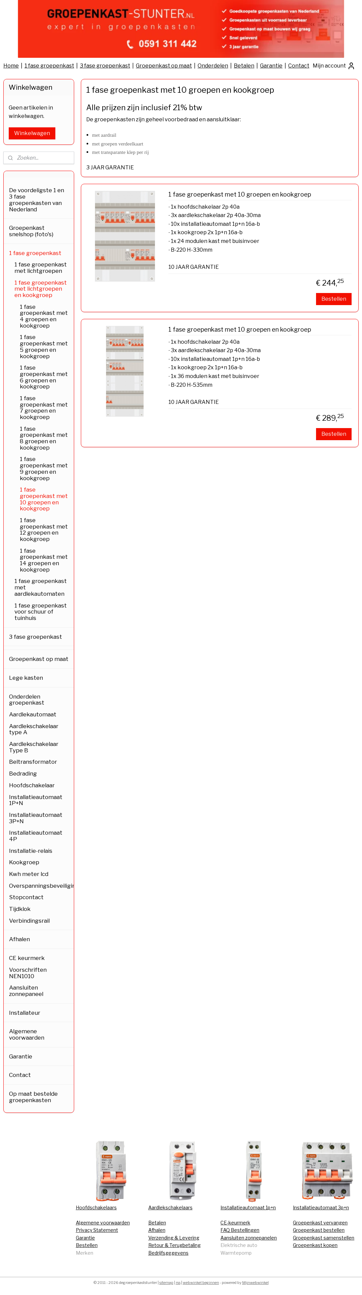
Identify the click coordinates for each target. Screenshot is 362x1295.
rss (178, 1282)
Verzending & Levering (173, 1238)
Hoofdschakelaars (96, 1207)
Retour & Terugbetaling (174, 1245)
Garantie (271, 65)
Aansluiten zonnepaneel (26, 990)
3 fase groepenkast (105, 65)
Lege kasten (26, 677)
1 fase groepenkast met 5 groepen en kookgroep (44, 346)
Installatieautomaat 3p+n (321, 1207)
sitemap (166, 1282)
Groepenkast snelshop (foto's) (31, 231)
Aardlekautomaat (32, 714)
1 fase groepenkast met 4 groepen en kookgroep (44, 316)
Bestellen (333, 299)
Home (11, 65)
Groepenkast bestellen (319, 1230)
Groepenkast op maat (164, 65)
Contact (298, 65)
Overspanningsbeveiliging (41, 885)
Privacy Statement (97, 1230)
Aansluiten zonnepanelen (248, 1238)
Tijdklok (20, 909)
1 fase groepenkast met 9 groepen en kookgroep (44, 468)
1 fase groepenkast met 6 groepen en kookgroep (44, 377)
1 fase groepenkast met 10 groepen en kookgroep (239, 194)
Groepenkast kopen (315, 1245)
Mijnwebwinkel (255, 1282)
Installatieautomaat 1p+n (248, 1207)
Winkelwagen (32, 133)
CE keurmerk (27, 958)
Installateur (24, 1012)
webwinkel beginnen (201, 1282)
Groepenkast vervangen (320, 1222)
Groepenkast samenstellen (323, 1238)
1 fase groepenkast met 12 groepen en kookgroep (44, 529)
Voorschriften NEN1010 (28, 972)
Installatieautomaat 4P (35, 835)
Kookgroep (24, 862)
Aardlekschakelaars (170, 1207)
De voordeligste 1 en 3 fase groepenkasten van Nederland (36, 199)
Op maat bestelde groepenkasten (33, 1096)
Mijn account (334, 66)
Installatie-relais (30, 850)
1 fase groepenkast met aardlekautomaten (40, 587)
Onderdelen (213, 65)
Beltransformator (33, 761)
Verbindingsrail (29, 920)
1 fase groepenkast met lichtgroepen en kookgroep (40, 288)
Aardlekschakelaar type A (33, 729)
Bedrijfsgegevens (168, 1253)
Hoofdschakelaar (32, 785)
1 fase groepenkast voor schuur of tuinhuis (40, 611)
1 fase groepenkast (49, 65)
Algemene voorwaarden (26, 1034)
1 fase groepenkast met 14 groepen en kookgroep (44, 560)
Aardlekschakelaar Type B (33, 747)
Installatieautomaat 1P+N (35, 800)
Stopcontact (26, 897)
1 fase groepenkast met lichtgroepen (40, 267)
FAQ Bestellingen (239, 1230)
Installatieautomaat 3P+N (35, 818)
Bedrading (23, 773)
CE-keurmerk (235, 1222)
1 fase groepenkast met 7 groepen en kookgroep (44, 407)
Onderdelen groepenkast (26, 699)
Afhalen (19, 939)
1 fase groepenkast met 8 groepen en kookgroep (44, 438)
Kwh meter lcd (28, 874)
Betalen (244, 65)
